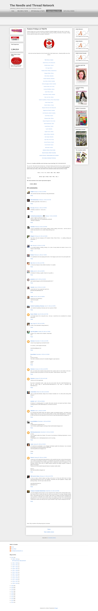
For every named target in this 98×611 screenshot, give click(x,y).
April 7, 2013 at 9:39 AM (40, 401)
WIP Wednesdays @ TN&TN (38, 11)
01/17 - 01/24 (15, 579)
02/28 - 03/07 (15, 568)
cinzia (32, 444)
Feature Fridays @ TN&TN (54, 11)
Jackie (32, 296)
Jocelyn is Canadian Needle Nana (38, 490)
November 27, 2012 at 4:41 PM (41, 341)
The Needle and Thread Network (32, 5)
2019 (12, 587)
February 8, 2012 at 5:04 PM (41, 226)
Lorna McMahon (34, 421)
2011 (12, 602)
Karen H (32, 457)
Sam (31, 263)
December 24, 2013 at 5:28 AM (47, 432)
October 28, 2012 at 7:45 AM (44, 331)
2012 (12, 600)
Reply (32, 195)
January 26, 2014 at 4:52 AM (39, 444)
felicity (32, 271)
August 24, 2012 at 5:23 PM (38, 323)
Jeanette (32, 287)
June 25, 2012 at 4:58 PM (39, 296)
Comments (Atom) (52, 537)
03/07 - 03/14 (15, 566)
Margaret (33, 236)
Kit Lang (32, 207)
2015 (12, 594)
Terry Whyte (13, 548)
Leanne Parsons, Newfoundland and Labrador (49, 155)
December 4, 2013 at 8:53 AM (44, 421)
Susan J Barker (34, 314)
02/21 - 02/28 (15, 570)
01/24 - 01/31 (15, 577)
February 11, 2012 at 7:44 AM (40, 254)
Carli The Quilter (34, 331)
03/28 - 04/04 (15, 559)
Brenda (32, 254)
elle (31, 245)
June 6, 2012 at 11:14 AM (40, 287)
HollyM (32, 191)
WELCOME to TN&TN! (22, 11)
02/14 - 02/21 (15, 572)
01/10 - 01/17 (15, 581)
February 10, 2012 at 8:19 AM (41, 236)
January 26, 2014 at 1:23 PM (40, 457)
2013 (12, 598)
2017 (12, 591)
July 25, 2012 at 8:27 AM (43, 314)
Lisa (31, 323)
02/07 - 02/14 (15, 574)
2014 (12, 596)
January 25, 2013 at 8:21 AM (41, 378)
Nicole (12, 547)
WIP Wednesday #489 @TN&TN (19, 560)
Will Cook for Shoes (35, 476)
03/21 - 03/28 (15, 563)
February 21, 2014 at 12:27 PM (46, 476)
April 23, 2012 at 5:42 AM (40, 279)
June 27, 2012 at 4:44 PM (50, 306)
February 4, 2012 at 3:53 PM (41, 207)
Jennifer (32, 401)
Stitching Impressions (35, 432)
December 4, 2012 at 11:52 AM (42, 354)
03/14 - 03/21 (15, 564)
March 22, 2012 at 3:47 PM (38, 263)
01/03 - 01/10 (15, 583)
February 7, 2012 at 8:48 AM (51, 216)
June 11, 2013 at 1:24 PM (40, 410)
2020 (12, 585)
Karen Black (33, 354)
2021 (12, 557)
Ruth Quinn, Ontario (49, 147)
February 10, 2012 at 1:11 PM (38, 245)
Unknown (33, 341)
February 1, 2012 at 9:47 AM (45, 199)
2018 (12, 589)
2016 (12, 593)
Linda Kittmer (34, 391)
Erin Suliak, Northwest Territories (49, 158)
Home (12, 11)
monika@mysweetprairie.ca (37, 216)
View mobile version (49, 532)
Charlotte (33, 226)
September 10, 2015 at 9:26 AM (52, 490)
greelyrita (33, 279)
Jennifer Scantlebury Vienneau (37, 306)
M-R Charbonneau (35, 199)
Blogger (56, 608)
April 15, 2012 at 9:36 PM (39, 271)
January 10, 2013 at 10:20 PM (41, 369)
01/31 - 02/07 (15, 575)
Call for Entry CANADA (68, 11)
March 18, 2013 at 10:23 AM (43, 391)
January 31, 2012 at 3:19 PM (40, 191)
